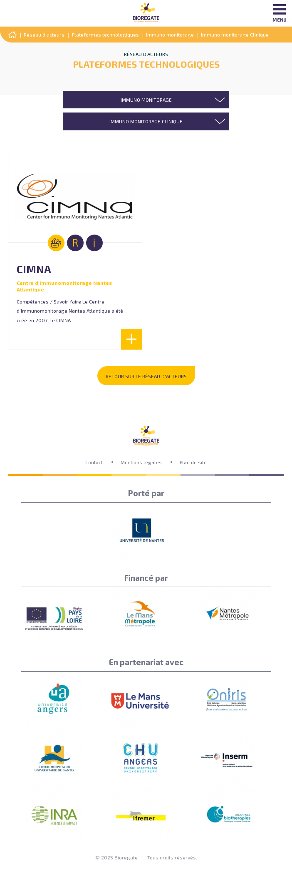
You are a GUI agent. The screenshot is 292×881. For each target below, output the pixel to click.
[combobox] (146, 99)
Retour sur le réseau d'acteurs (146, 376)
